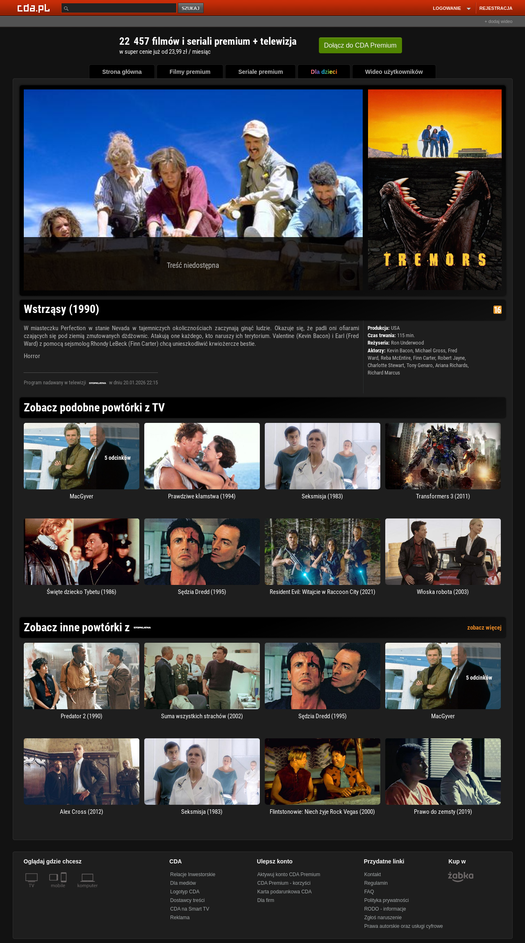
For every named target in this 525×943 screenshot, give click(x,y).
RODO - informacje (385, 909)
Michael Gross (430, 350)
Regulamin (376, 883)
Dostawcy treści (187, 900)
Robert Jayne (451, 358)
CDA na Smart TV (189, 909)
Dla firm (265, 900)
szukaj (191, 8)
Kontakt (372, 874)
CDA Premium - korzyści (284, 883)
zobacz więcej (484, 627)
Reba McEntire (396, 358)
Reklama (179, 917)
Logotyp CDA (184, 892)
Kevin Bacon (400, 350)
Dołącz (360, 45)
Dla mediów (183, 883)
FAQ (369, 892)
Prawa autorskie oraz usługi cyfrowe (403, 926)
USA (395, 328)
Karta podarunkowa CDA (284, 892)
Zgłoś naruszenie (383, 917)
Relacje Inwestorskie (192, 874)
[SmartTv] (64, 890)
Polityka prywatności (386, 900)
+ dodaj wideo (498, 21)
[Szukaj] (119, 8)
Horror (32, 356)
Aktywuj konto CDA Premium (288, 874)
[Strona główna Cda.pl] (35, 8)
